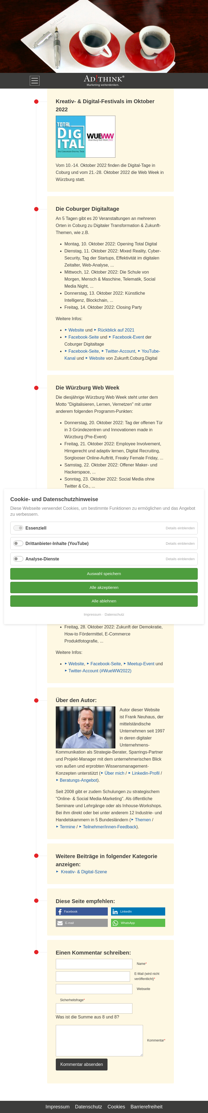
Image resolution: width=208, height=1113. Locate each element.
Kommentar (156, 1040)
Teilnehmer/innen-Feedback (109, 827)
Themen (143, 819)
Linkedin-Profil (146, 773)
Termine (67, 827)
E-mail (69, 922)
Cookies (116, 1106)
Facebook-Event (128, 337)
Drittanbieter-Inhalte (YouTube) (57, 543)
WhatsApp (128, 922)
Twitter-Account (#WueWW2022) (100, 671)
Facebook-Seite (84, 337)
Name (142, 963)
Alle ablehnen (104, 601)
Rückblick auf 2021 (116, 330)
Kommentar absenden (81, 1064)
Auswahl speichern (104, 573)
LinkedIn (126, 911)
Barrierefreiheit (146, 1106)
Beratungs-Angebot (78, 780)
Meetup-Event (140, 663)
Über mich (114, 773)
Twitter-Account (120, 351)
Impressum (58, 1106)
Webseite (143, 989)
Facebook (70, 911)
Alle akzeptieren (104, 587)
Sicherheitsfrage (72, 1000)
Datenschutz (88, 1106)
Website (76, 330)
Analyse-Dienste (42, 559)
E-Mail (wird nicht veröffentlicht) (146, 976)
